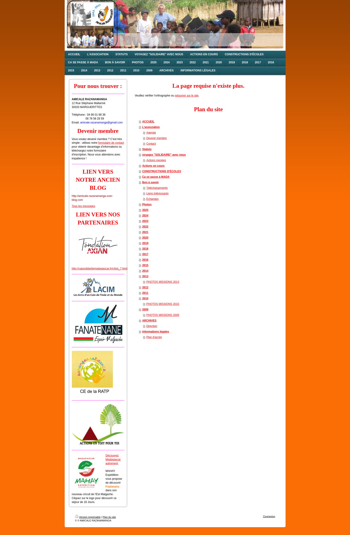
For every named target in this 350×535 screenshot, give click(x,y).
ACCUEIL (148, 121)
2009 (145, 309)
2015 (145, 265)
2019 (145, 243)
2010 (145, 298)
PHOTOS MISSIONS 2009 (162, 315)
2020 (145, 237)
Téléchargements (157, 188)
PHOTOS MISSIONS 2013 (162, 282)
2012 (145, 287)
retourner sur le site (186, 95)
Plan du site (109, 517)
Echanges (152, 199)
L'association (151, 127)
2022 (145, 226)
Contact (151, 143)
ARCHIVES (149, 320)
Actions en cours (153, 165)
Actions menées (156, 160)
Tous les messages (83, 206)
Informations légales (155, 331)
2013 (145, 276)
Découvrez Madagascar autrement (113, 459)
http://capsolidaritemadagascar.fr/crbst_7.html (99, 268)
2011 (145, 293)
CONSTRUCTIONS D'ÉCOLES (161, 171)
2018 (145, 248)
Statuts (147, 149)
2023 (145, 221)
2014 (145, 270)
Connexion (269, 516)
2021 (145, 232)
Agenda (151, 132)
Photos (147, 204)
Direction (151, 326)
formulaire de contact (111, 142)
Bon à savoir (150, 182)
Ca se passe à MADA (156, 176)
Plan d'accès (154, 337)
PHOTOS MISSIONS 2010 (162, 304)
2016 (145, 259)
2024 (145, 215)
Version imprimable (88, 517)
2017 (145, 254)
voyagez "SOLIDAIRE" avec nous (164, 154)
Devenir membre (156, 138)
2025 (145, 210)
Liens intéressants (157, 193)
